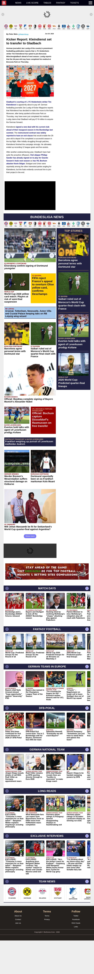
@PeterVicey (23, 68)
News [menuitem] (18, 3)
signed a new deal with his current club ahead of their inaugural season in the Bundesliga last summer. (29, 163)
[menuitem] (7, 3)
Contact (18, 953)
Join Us (18, 957)
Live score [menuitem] (32, 3)
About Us (18, 949)
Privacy (47, 953)
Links (76, 960)
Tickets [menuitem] (74, 3)
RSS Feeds (76, 957)
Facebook (76, 953)
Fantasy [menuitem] (60, 3)
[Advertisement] (47, 39)
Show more (30, 570)
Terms (47, 949)
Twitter (75, 949)
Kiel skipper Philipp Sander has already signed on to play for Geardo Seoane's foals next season (27, 191)
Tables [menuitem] (47, 3)
